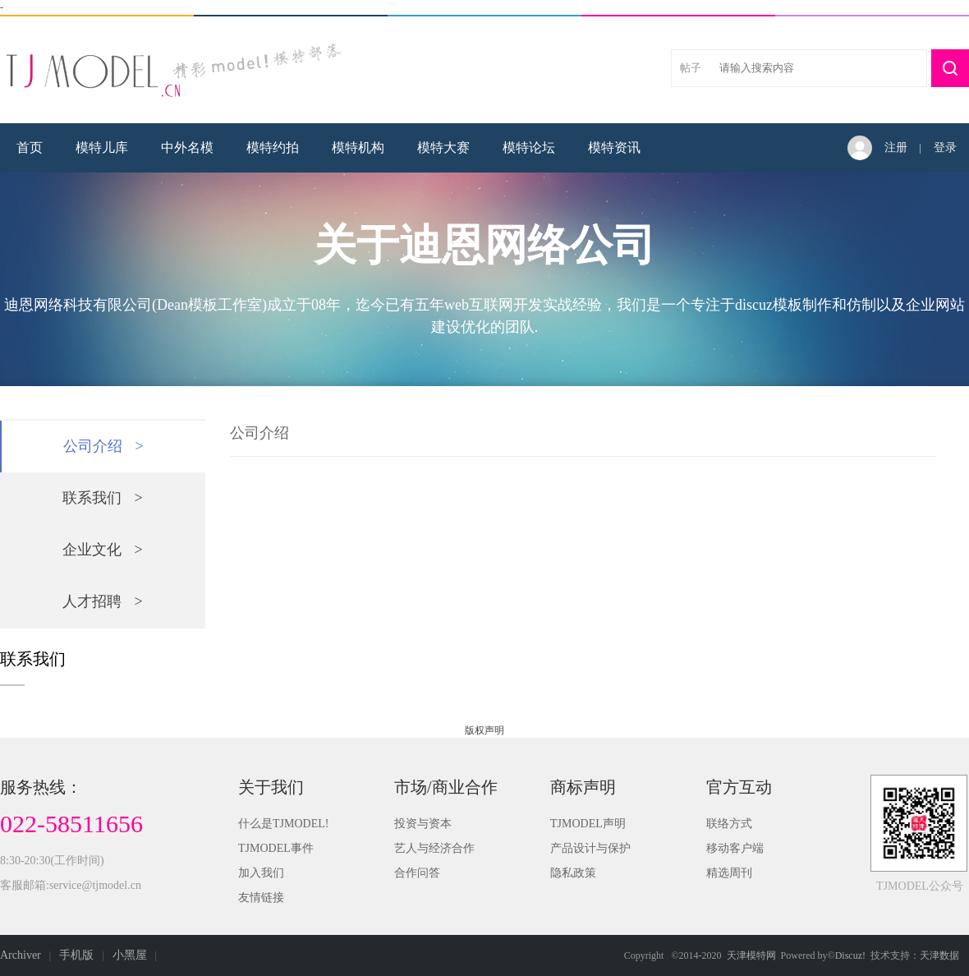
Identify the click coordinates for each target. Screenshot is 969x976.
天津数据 (939, 955)
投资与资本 (423, 823)
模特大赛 (443, 147)
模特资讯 (614, 147)
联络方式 (729, 823)
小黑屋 (130, 955)
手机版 (76, 955)
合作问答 (417, 873)
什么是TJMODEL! (283, 823)
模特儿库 (102, 147)
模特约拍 (272, 147)
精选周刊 (729, 873)
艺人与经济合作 (434, 848)
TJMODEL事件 (276, 848)
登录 (945, 147)
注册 (895, 147)
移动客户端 (735, 848)
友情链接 (261, 897)
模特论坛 (529, 147)
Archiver (20, 955)
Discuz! (850, 955)
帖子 (690, 68)
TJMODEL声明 (588, 823)
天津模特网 (751, 955)
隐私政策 (573, 873)
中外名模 (187, 147)
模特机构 (358, 147)
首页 (29, 147)
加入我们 (261, 873)
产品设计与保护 (590, 848)
